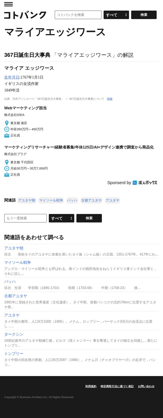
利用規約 (90, 386)
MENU (8, 4)
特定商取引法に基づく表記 (117, 386)
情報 (109, 98)
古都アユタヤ (91, 200)
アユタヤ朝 (26, 200)
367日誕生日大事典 (27, 55)
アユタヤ (112, 200)
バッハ (72, 200)
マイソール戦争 (51, 200)
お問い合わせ (146, 386)
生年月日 (12, 77)
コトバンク (25, 15)
